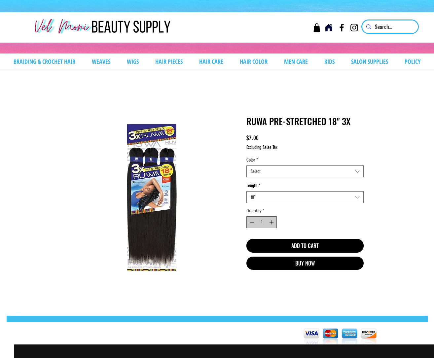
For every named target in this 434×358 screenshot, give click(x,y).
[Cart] (316, 27)
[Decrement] (251, 222)
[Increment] (272, 222)
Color (252, 160)
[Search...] (389, 26)
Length (253, 186)
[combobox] (305, 171)
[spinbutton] (261, 222)
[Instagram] (354, 27)
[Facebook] (342, 27)
